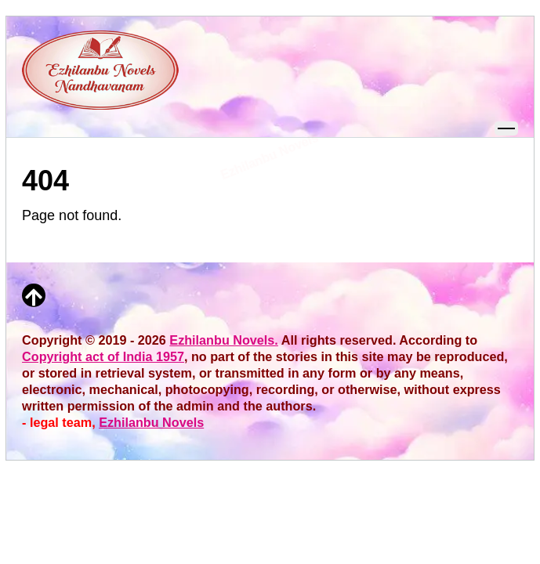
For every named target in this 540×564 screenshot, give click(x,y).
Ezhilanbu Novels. (223, 340)
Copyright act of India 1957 (103, 356)
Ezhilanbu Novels (151, 422)
